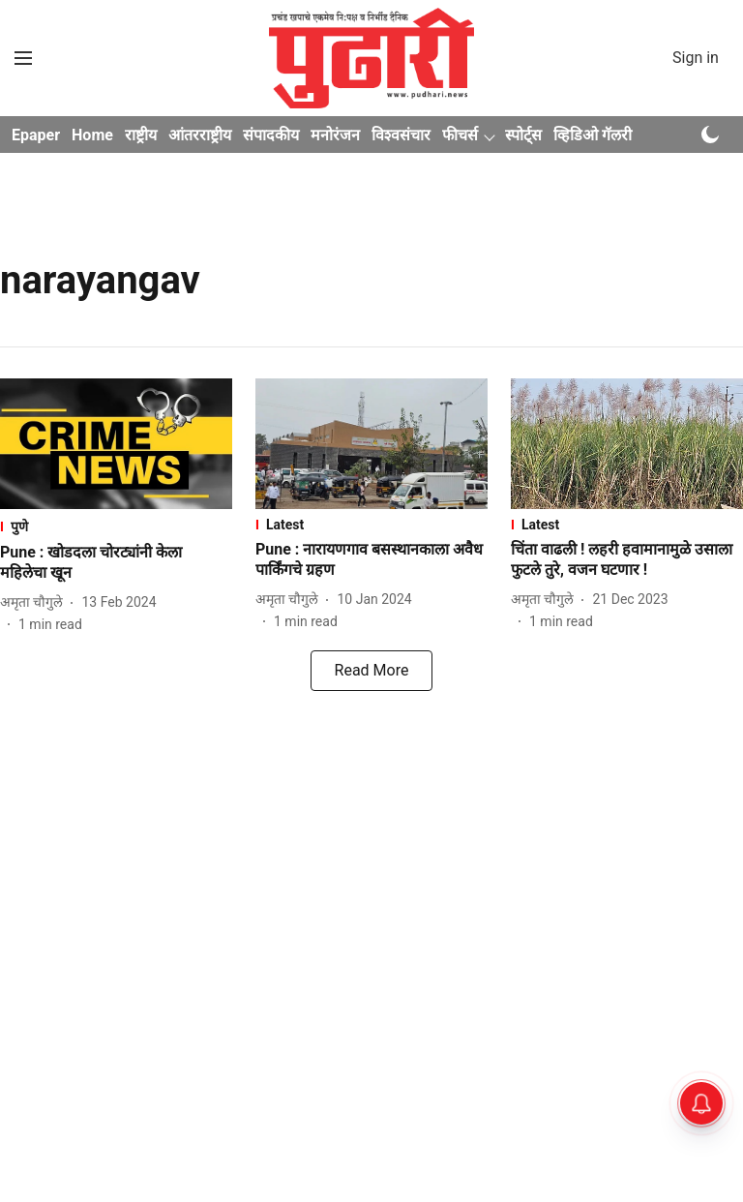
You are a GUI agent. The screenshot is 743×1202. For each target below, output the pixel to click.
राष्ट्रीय (141, 135)
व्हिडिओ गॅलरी (592, 135)
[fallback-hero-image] (116, 443)
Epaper (36, 135)
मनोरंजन (335, 135)
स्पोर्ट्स (523, 135)
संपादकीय (271, 135)
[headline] (116, 563)
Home (92, 135)
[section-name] (116, 526)
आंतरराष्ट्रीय (199, 135)
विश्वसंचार (401, 135)
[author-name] (35, 602)
